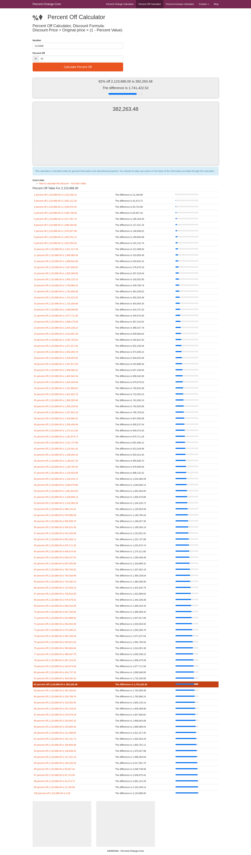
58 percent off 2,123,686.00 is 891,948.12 (55, 539)
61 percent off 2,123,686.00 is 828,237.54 (55, 557)
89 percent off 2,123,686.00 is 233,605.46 (55, 726)
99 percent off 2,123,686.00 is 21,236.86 (54, 787)
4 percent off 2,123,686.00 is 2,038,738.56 (55, 213)
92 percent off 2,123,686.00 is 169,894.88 (55, 745)
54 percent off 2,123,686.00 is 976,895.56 (55, 515)
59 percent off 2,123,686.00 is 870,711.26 (55, 545)
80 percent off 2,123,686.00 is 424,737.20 (55, 672)
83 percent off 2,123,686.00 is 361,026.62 (55, 690)
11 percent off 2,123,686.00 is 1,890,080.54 (56, 255)
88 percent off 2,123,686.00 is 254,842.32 (55, 720)
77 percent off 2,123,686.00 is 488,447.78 (55, 654)
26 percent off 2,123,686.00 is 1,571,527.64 (56, 346)
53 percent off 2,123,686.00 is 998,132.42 (55, 509)
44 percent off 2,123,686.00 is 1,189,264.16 (56, 454)
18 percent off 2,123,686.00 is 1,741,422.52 (56, 297)
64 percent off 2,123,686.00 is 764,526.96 (55, 575)
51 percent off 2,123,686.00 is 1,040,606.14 (56, 497)
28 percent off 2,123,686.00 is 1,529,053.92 (56, 358)
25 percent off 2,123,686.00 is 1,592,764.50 (56, 340)
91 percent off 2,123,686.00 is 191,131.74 (55, 739)
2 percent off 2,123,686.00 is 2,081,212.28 (55, 200)
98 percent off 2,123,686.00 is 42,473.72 (54, 781)
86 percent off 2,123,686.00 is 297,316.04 (55, 708)
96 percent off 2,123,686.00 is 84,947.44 (54, 769)
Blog (216, 4)
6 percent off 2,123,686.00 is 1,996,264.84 (55, 225)
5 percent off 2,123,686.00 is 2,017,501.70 (55, 219)
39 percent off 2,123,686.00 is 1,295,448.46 (56, 424)
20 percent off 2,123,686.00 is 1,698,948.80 (56, 309)
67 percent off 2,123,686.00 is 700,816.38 (55, 593)
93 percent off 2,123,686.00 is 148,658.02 (55, 751)
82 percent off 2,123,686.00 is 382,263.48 (55, 684)
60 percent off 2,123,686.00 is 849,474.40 (55, 551)
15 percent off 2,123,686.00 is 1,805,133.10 (56, 279)
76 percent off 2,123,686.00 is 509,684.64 (55, 648)
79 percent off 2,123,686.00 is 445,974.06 (55, 666)
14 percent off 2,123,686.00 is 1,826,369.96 (56, 273)
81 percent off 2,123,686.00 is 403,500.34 (55, 678)
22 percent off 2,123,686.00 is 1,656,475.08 (56, 321)
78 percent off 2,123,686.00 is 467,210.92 (55, 660)
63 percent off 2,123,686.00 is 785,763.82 (55, 569)
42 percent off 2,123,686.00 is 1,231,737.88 (56, 442)
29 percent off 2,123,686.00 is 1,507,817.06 (56, 364)
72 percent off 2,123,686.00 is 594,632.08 (55, 624)
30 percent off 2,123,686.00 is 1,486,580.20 (56, 370)
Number (37, 40)
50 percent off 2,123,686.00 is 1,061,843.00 (56, 491)
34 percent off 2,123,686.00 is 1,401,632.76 (56, 394)
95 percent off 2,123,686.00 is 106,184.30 (55, 763)
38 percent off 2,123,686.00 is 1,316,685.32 (56, 418)
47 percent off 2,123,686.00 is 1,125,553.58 (56, 473)
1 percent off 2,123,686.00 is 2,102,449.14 (55, 194)
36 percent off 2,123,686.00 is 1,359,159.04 (56, 406)
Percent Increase (180, 4)
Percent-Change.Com (47, 4)
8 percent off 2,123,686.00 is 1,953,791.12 (55, 237)
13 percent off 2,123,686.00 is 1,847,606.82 (56, 267)
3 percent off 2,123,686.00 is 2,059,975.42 (55, 207)
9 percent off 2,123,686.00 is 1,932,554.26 (55, 243)
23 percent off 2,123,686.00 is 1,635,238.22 (56, 327)
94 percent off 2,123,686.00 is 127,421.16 (55, 757)
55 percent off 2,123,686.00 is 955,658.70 (55, 521)
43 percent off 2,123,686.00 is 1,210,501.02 (56, 448)
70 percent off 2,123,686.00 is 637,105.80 (55, 612)
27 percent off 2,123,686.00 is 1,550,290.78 (56, 352)
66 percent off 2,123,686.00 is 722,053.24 (55, 587)
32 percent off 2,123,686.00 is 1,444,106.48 (56, 382)
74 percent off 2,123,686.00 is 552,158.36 (55, 636)
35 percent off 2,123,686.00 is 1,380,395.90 (56, 400)
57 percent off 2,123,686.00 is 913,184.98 (55, 533)
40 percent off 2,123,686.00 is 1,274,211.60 (56, 430)
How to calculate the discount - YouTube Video (62, 183)
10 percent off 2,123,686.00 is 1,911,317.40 (56, 249)
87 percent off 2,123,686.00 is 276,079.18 (55, 714)
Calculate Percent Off (78, 67)
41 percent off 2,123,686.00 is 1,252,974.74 (56, 436)
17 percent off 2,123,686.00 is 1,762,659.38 (56, 291)
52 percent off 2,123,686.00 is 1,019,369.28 (56, 503)
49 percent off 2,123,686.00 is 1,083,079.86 (56, 485)
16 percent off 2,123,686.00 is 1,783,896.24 (56, 285)
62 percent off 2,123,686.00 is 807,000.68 (55, 563)
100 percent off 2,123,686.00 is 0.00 (52, 793)
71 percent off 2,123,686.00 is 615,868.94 (55, 618)
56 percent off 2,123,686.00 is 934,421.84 (55, 527)
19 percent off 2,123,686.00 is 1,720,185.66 (56, 303)
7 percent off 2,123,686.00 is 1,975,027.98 (55, 231)
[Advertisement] (126, 141)
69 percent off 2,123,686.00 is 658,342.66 (55, 606)
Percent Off (149, 4)
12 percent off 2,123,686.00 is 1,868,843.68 (56, 261)
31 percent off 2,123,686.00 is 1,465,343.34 (56, 376)
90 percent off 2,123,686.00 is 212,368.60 (55, 732)
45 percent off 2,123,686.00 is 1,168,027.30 (56, 460)
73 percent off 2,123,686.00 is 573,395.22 (55, 630)
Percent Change (120, 4)
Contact (204, 4)
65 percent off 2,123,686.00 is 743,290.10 (55, 581)
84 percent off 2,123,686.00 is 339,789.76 (55, 696)
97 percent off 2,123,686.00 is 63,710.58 (54, 775)
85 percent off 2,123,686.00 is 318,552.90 (55, 702)
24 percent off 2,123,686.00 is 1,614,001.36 (56, 333)
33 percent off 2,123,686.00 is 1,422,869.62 (56, 388)
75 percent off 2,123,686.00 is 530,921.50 (55, 642)
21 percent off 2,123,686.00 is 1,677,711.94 (56, 315)
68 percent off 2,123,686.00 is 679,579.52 (55, 599)
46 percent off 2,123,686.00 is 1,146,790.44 (56, 466)
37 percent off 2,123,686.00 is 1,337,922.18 (56, 412)
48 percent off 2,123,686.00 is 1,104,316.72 (56, 479)
